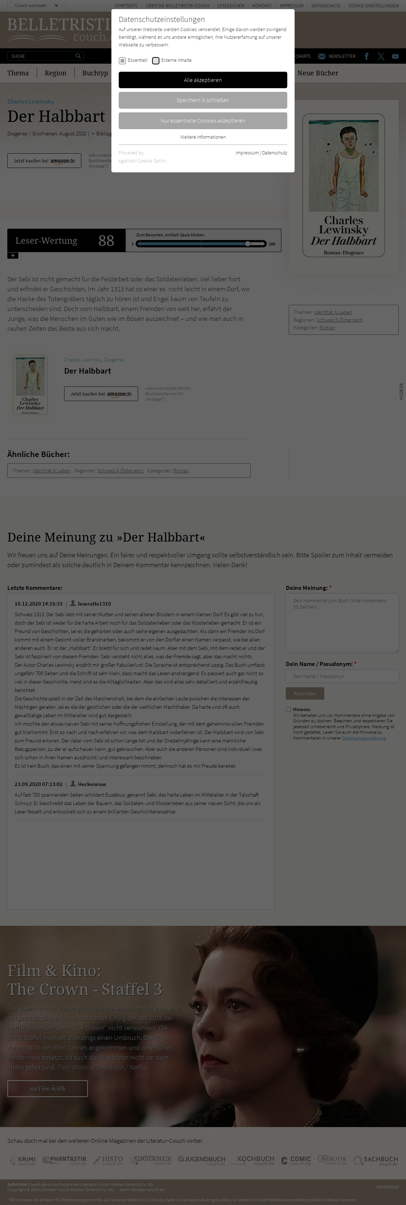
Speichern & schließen (203, 100)
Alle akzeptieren (203, 79)
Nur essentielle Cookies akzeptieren (203, 120)
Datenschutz (274, 152)
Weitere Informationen (203, 137)
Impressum (247, 152)
